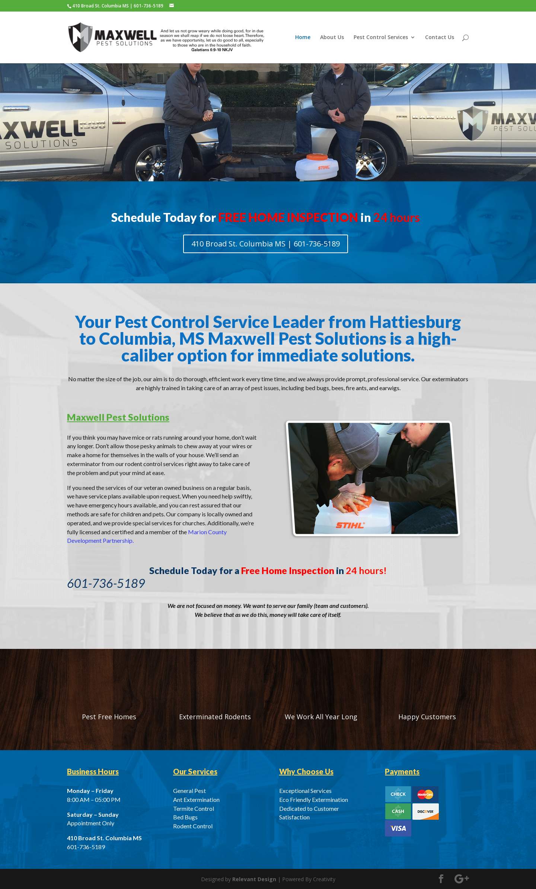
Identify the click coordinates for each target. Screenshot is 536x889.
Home (302, 38)
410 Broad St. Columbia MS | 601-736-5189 (265, 244)
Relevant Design (254, 879)
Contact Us (439, 38)
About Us (332, 38)
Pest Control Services (381, 38)
